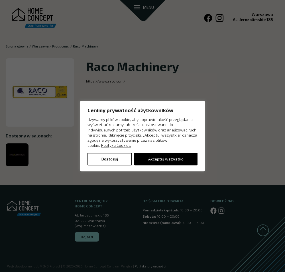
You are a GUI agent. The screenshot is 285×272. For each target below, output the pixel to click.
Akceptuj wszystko (166, 158)
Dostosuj (109, 158)
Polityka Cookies (116, 145)
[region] (142, 136)
